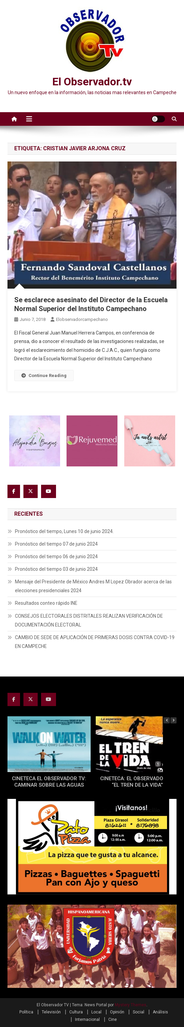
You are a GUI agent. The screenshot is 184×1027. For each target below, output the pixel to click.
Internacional (87, 1019)
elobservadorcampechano (82, 319)
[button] (173, 720)
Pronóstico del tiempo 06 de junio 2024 (56, 556)
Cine (112, 1019)
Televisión (51, 1012)
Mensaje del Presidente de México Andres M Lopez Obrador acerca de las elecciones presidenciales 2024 (93, 586)
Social (138, 1012)
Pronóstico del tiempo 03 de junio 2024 (56, 569)
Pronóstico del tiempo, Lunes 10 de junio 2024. (64, 531)
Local (96, 1012)
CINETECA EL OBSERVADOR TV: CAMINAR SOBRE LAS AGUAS (49, 781)
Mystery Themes (130, 1005)
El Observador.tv (92, 81)
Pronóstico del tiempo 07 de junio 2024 (56, 544)
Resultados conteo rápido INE (46, 603)
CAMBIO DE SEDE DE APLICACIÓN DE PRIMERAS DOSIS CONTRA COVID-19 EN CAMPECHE (94, 642)
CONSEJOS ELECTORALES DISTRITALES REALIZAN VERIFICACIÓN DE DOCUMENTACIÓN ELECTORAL (89, 620)
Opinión (117, 1012)
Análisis (160, 1012)
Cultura (76, 1012)
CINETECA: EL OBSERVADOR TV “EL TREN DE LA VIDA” (137, 781)
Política (26, 1012)
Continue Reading (44, 375)
